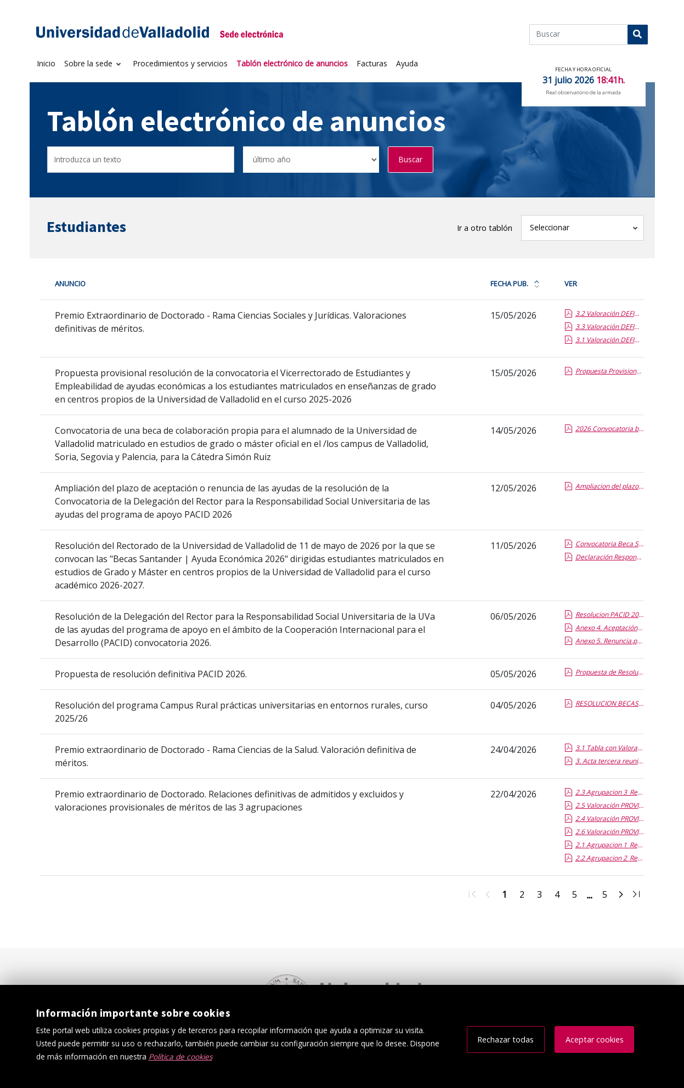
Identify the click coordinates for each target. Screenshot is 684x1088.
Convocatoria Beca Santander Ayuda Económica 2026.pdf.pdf (609, 543)
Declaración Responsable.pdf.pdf (609, 557)
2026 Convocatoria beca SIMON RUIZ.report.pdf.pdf (609, 428)
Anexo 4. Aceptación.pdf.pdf (609, 627)
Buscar (410, 159)
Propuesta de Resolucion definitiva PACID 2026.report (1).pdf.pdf (609, 672)
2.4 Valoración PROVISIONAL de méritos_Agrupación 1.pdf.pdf (609, 818)
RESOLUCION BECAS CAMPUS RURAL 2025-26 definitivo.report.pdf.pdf (609, 703)
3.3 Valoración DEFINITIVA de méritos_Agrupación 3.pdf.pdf (609, 326)
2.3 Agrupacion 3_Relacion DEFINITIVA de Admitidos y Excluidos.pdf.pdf (609, 792)
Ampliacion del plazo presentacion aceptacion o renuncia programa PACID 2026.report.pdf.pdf (609, 486)
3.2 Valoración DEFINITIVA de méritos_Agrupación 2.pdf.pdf (609, 313)
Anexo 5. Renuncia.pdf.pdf (609, 640)
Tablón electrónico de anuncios (292, 63)
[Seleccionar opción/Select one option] (311, 159)
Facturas (372, 63)
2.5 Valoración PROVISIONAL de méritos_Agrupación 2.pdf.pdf (609, 805)
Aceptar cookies (595, 1039)
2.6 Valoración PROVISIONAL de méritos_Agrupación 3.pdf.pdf (609, 831)
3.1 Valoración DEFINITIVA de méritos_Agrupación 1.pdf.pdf (609, 339)
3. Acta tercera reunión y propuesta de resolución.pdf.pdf (609, 761)
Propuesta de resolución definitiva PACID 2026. (151, 674)
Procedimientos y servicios (180, 63)
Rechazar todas (505, 1039)
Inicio (46, 63)
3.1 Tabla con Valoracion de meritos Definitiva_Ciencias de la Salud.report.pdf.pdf (609, 747)
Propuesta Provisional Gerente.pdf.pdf (609, 371)
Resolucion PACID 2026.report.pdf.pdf (609, 614)
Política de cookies (180, 1056)
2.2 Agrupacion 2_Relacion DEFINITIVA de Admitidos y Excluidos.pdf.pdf (609, 858)
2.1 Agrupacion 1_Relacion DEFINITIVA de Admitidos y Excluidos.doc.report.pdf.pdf (609, 844)
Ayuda (407, 63)
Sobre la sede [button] (89, 63)
